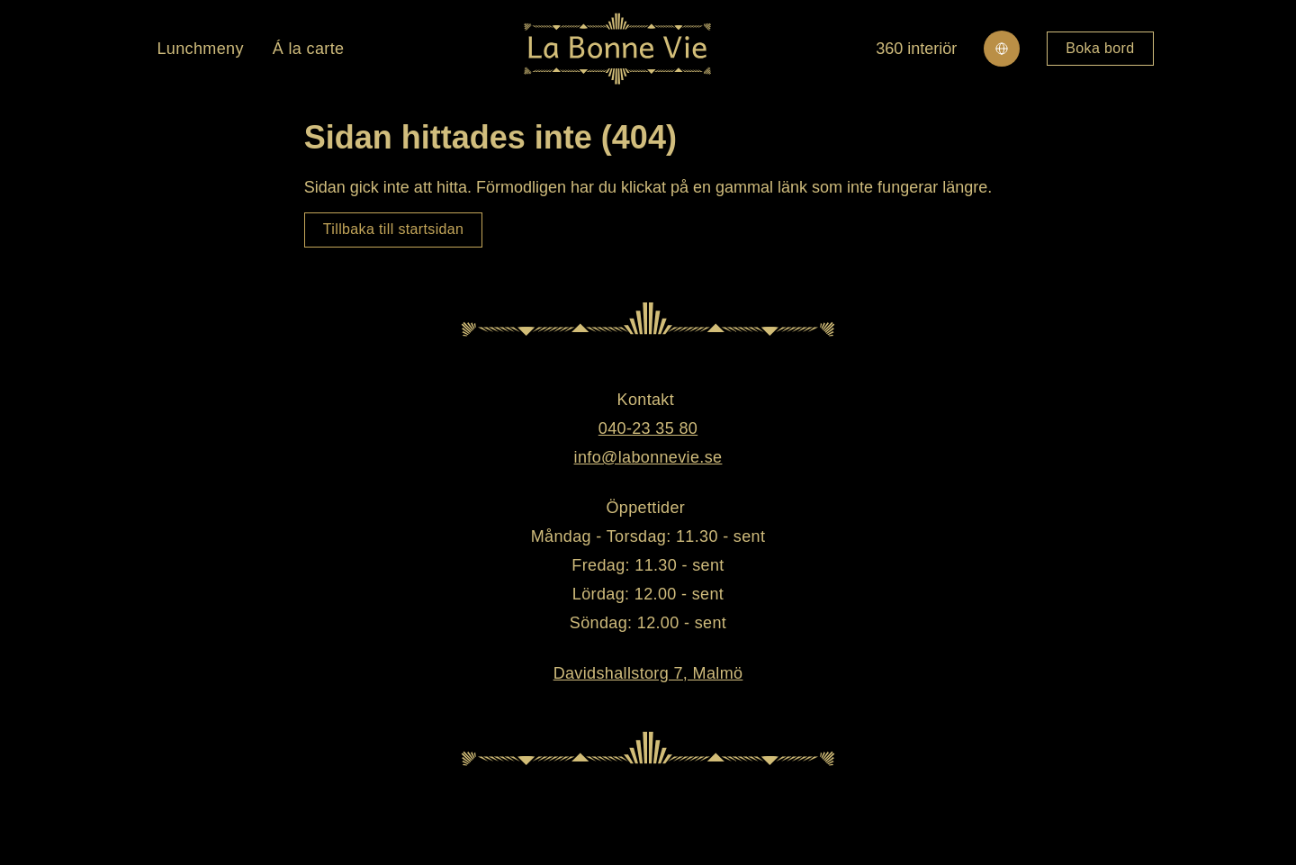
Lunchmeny (200, 49)
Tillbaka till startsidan (393, 229)
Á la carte (309, 49)
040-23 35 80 (648, 428)
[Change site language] (1002, 49)
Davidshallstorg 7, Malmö (648, 673)
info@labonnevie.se (648, 457)
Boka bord (1100, 48)
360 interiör (916, 49)
